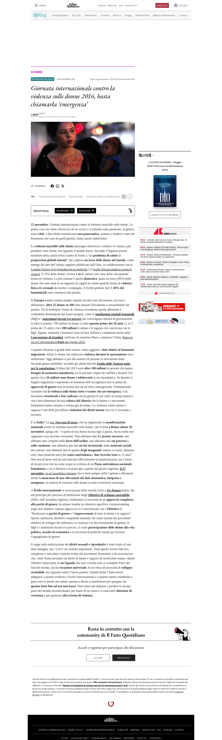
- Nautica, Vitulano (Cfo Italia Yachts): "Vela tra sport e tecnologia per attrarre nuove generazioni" (164, 248)
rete (63, 422)
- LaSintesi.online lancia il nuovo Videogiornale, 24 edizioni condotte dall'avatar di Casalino (163, 241)
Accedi (98, 657)
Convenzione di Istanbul (47, 337)
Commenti (38, 186)
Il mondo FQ (131, 5)
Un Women (114, 490)
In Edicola (102, 5)
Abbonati (162, 5)
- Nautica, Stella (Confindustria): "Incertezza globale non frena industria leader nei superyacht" (164, 256)
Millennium (112, 5)
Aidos (42, 113)
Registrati (124, 657)
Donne (37, 72)
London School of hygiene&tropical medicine (59, 269)
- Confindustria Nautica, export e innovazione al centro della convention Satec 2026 (162, 271)
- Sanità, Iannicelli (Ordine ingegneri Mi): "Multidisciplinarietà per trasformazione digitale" (159, 285)
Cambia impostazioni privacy (100, 730)
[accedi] (181, 5)
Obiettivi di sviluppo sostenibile (109, 495)
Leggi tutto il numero (165, 214)
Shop (121, 5)
